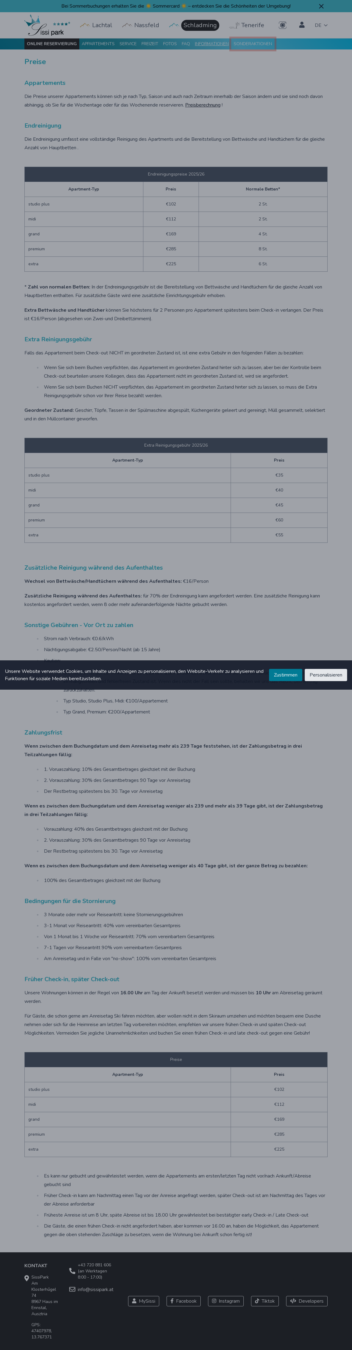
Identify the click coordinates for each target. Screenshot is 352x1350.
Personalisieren (326, 675)
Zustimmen (285, 675)
